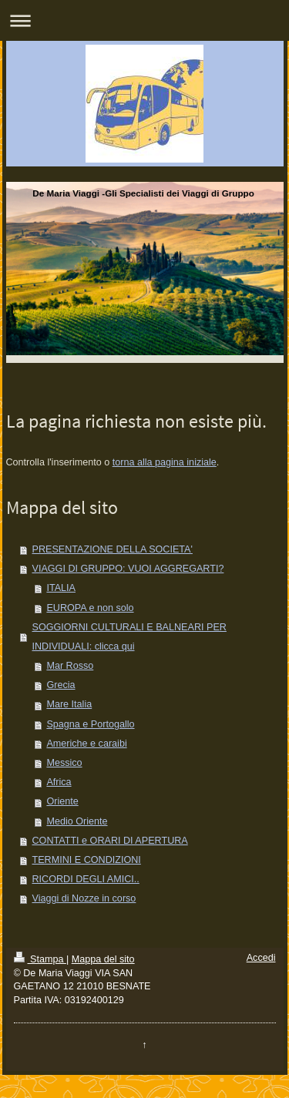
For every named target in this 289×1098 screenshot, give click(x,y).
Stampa (40, 959)
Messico (64, 762)
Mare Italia (69, 704)
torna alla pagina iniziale (165, 462)
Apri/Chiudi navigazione (144, 20)
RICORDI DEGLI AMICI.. (85, 879)
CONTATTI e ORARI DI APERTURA (110, 840)
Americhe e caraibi (86, 743)
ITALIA (61, 588)
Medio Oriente (76, 821)
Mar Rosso (69, 665)
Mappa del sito (103, 959)
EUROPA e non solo (89, 608)
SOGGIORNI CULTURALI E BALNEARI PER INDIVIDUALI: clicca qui (129, 637)
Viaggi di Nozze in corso (84, 898)
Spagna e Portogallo (90, 724)
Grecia (60, 685)
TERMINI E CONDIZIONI (86, 860)
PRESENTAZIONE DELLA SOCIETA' (112, 549)
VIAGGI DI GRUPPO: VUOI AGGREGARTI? (128, 568)
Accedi (261, 957)
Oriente (62, 801)
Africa (58, 782)
